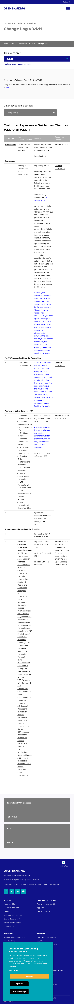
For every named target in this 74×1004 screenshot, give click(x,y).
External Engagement (12, 919)
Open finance (9, 926)
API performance (43, 911)
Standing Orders (24, 642)
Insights (40, 941)
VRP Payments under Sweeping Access (24, 674)
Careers (7, 911)
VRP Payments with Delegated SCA (24, 683)
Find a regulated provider (46, 904)
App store (41, 908)
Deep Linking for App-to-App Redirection (24, 758)
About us (7, 900)
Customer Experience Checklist (22, 573)
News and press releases (46, 937)
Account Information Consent (22, 596)
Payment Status (24, 764)
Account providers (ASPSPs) (15, 937)
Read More (13, 970)
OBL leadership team (11, 908)
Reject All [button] (19, 984)
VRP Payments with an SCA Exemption (23, 666)
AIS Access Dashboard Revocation (22, 720)
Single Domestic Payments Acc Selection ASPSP (24, 628)
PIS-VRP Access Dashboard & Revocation (23, 358)
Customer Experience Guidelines (23, 44)
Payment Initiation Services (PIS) (19, 411)
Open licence (8, 1001)
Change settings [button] (19, 992)
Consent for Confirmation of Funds (24, 691)
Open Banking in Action (46, 900)
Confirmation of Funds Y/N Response (24, 700)
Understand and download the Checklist (22, 529)
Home (6, 44)
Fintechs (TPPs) (10, 941)
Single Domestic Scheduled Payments (24, 637)
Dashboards (10, 161)
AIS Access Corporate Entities (22, 605)
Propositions (10, 145)
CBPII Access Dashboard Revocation (23, 735)
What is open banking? (12, 923)
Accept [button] (29, 976)
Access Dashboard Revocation (22, 743)
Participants (8, 933)
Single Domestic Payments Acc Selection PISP (24, 619)
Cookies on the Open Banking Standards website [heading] (23, 950)
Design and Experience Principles (22, 588)
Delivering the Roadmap (13, 915)
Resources (41, 933)
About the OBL (9, 904)
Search (66, 2)
